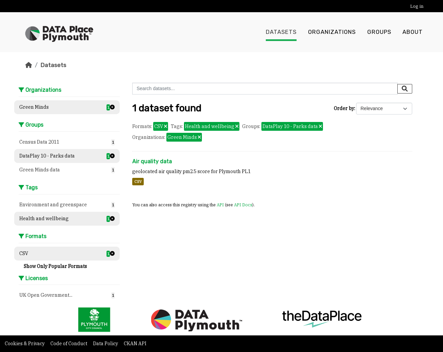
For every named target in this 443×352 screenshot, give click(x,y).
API (220, 204)
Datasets (281, 32)
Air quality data (152, 161)
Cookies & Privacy (25, 343)
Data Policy (106, 343)
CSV (138, 181)
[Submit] (404, 89)
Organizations (332, 32)
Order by (344, 108)
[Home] (28, 65)
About (412, 32)
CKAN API (135, 343)
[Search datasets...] (265, 89)
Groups (379, 32)
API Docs (243, 204)
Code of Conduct (69, 343)
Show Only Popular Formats (55, 266)
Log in (416, 6)
